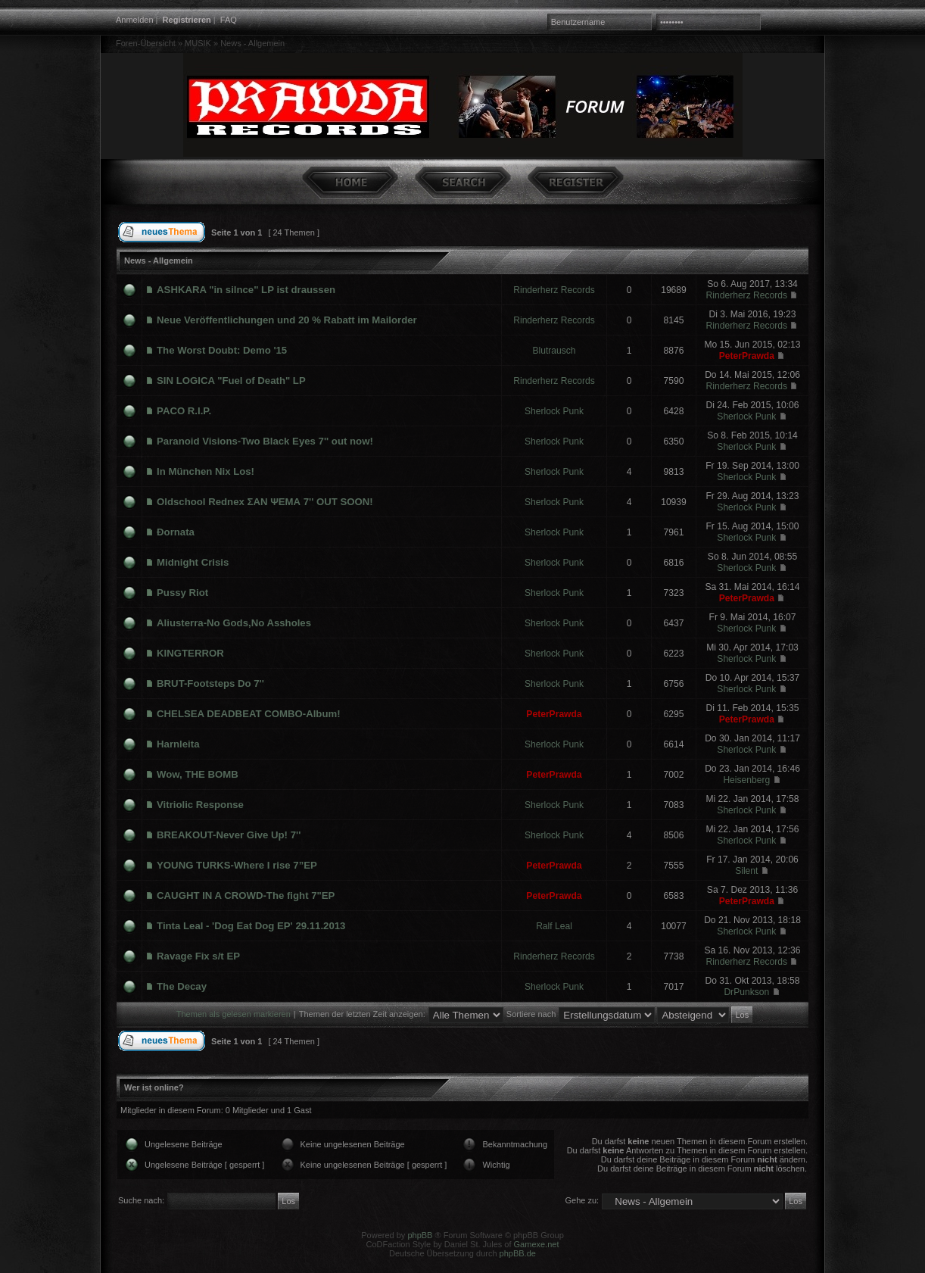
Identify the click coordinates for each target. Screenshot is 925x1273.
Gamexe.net (536, 1244)
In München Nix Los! (205, 471)
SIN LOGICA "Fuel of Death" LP (231, 380)
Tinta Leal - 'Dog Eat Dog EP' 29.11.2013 (251, 925)
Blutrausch (553, 350)
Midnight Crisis (193, 562)
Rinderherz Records (554, 290)
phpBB (419, 1235)
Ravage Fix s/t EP (198, 956)
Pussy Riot (182, 592)
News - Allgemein (252, 43)
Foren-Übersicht (146, 43)
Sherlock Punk (554, 411)
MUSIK (198, 43)
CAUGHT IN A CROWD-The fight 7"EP (246, 895)
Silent (746, 871)
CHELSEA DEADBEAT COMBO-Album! (249, 713)
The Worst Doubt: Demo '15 (222, 350)
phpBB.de (518, 1253)
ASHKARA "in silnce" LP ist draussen (246, 289)
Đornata (176, 532)
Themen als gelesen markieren (233, 1014)
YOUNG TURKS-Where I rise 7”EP (237, 865)
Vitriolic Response (200, 804)
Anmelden (135, 19)
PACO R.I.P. (184, 411)
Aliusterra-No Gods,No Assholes (234, 623)
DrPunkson (746, 992)
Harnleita (178, 744)
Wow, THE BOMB (197, 774)
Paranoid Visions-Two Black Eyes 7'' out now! (265, 441)
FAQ (228, 19)
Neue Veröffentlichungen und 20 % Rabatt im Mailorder (287, 320)
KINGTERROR (190, 653)
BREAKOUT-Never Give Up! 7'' (229, 835)
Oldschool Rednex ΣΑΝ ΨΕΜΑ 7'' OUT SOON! (265, 501)
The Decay (182, 986)
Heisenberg (746, 780)
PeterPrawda (746, 356)
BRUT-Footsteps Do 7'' (210, 683)
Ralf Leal (554, 926)
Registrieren (187, 19)
